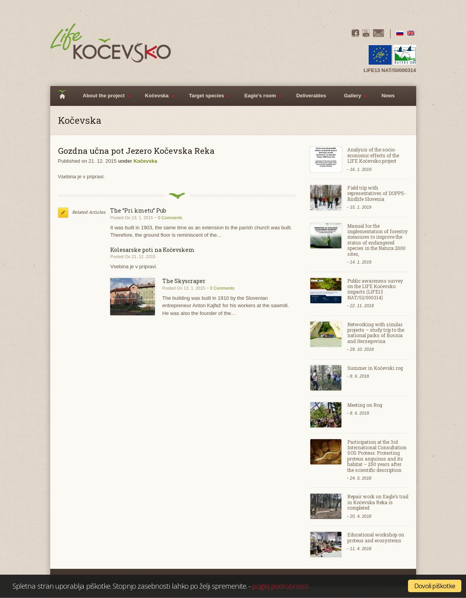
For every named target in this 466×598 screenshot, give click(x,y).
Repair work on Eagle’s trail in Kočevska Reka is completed (377, 502)
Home (65, 96)
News (388, 95)
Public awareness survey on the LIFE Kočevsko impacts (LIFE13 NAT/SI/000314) (375, 289)
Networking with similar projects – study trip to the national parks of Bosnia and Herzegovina (375, 332)
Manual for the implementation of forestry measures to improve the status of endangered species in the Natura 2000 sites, (377, 240)
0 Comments (170, 217)
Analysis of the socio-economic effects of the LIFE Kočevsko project (373, 155)
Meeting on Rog (364, 405)
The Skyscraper (184, 281)
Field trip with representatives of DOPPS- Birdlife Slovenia (376, 193)
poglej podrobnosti (280, 586)
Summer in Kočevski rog (375, 368)
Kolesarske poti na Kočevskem (152, 249)
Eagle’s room (259, 99)
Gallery (351, 99)
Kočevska (155, 99)
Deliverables (311, 95)
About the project (103, 99)
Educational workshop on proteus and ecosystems (375, 537)
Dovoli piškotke (434, 586)
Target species (205, 99)
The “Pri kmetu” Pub (138, 210)
